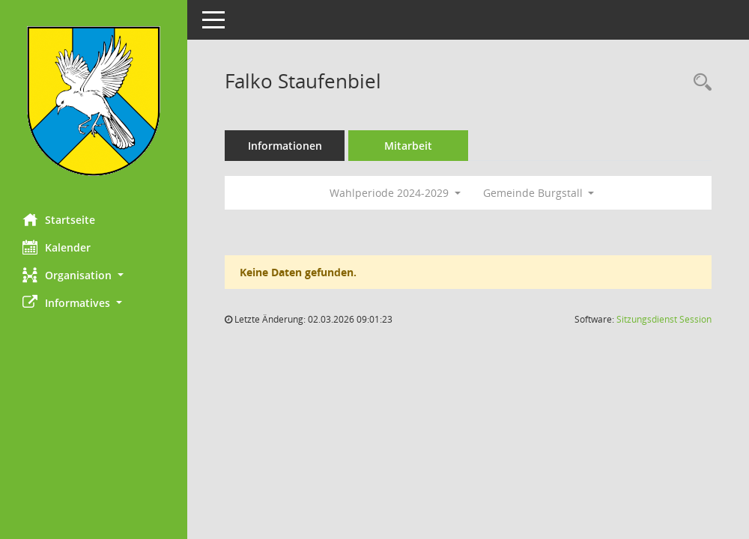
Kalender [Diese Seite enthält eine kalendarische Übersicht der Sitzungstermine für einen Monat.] (56, 247)
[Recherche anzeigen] (699, 82)
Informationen (285, 145)
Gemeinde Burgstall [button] (539, 193)
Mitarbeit (408, 145)
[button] (93, 275)
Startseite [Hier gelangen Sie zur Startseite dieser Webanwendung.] (58, 219)
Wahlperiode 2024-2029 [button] (395, 193)
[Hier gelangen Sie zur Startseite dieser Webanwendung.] (93, 101)
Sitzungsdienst (664, 319)
